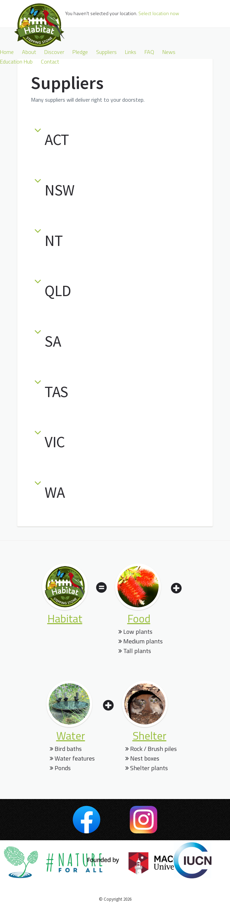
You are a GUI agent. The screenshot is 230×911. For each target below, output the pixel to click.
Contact (50, 61)
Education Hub (16, 61)
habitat (64, 618)
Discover (54, 52)
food (138, 618)
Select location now (158, 13)
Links (130, 52)
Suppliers (106, 52)
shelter (149, 735)
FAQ (149, 52)
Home (7, 52)
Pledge (80, 52)
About (29, 52)
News (168, 52)
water (70, 735)
